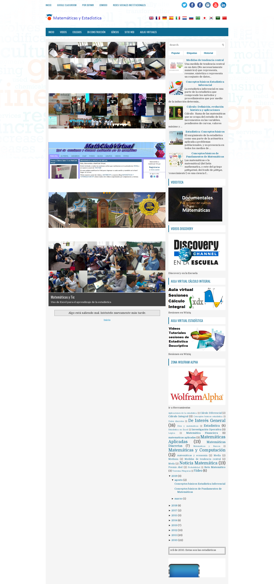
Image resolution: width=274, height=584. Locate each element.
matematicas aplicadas (182, 437)
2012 (174, 530)
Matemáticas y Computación (196, 450)
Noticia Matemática (198, 463)
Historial (208, 53)
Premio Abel (175, 467)
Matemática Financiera (202, 432)
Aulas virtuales (148, 32)
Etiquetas (192, 53)
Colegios (77, 32)
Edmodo (103, 5)
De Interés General (206, 420)
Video (198, 470)
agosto (178, 480)
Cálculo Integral (178, 416)
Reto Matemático (214, 467)
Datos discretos (176, 421)
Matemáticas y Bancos (206, 446)
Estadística (212, 425)
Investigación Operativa (206, 429)
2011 (174, 535)
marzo (178, 498)
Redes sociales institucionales (129, 5)
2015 (174, 515)
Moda (171, 463)
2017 (174, 510)
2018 (174, 505)
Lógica (171, 433)
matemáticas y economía (192, 455)
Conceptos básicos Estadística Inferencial (199, 483)
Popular (175, 53)
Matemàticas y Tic (63, 297)
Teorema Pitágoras (181, 471)
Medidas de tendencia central (203, 459)
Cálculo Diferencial (210, 413)
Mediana (173, 459)
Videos (63, 32)
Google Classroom (66, 5)
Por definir (88, 5)
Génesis (115, 32)
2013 (174, 525)
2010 (174, 540)
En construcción (96, 32)
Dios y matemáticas (187, 426)
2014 (174, 520)
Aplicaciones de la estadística (182, 413)
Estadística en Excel (178, 430)
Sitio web (129, 32)
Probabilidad (194, 467)
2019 (174, 476)
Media (217, 455)
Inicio (48, 5)
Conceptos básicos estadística (208, 416)
